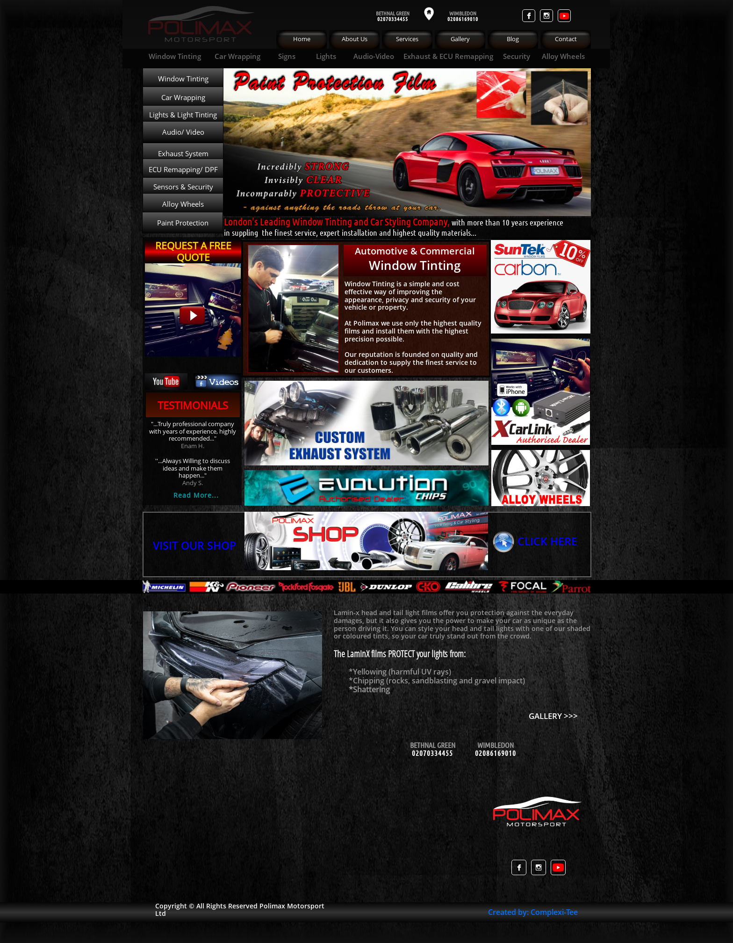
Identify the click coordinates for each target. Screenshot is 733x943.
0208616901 (461, 18)
